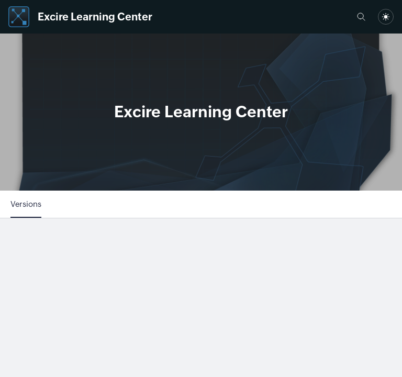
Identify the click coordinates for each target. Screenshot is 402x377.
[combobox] (386, 17)
